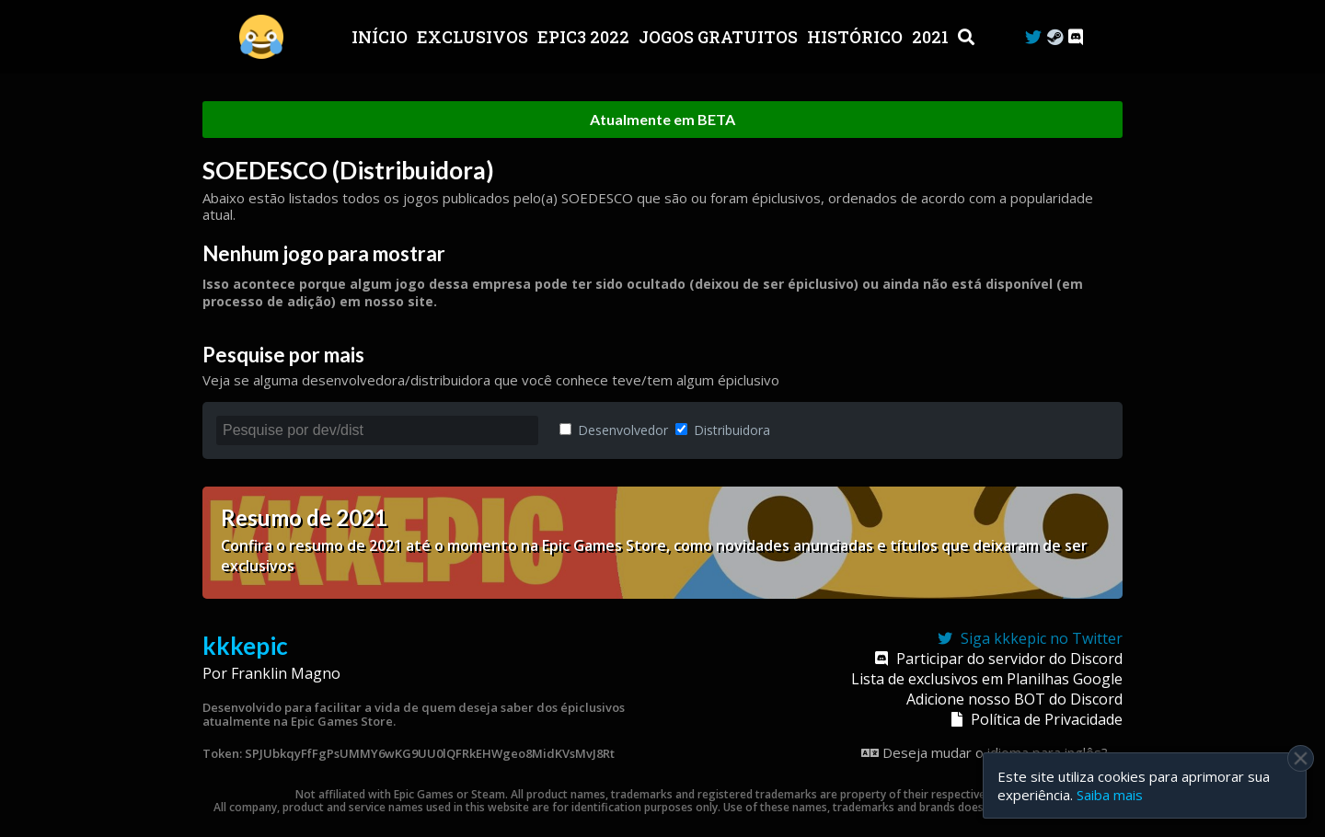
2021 (932, 37)
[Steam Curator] (1055, 37)
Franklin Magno (285, 673)
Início (381, 37)
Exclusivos (474, 37)
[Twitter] (1033, 37)
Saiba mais (1110, 794)
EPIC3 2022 (585, 37)
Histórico (856, 37)
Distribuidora (722, 430)
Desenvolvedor (613, 430)
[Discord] (1075, 37)
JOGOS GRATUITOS (720, 37)
